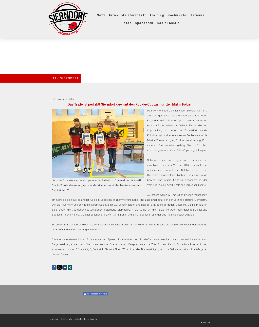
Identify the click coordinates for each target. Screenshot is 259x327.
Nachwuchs (177, 15)
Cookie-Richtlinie (81, 319)
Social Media (168, 23)
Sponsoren (144, 23)
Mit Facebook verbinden (95, 293)
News (101, 15)
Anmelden (205, 322)
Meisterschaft (133, 15)
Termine (197, 15)
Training (156, 15)
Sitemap (93, 319)
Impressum (54, 319)
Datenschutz (66, 319)
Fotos (127, 23)
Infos (113, 15)
